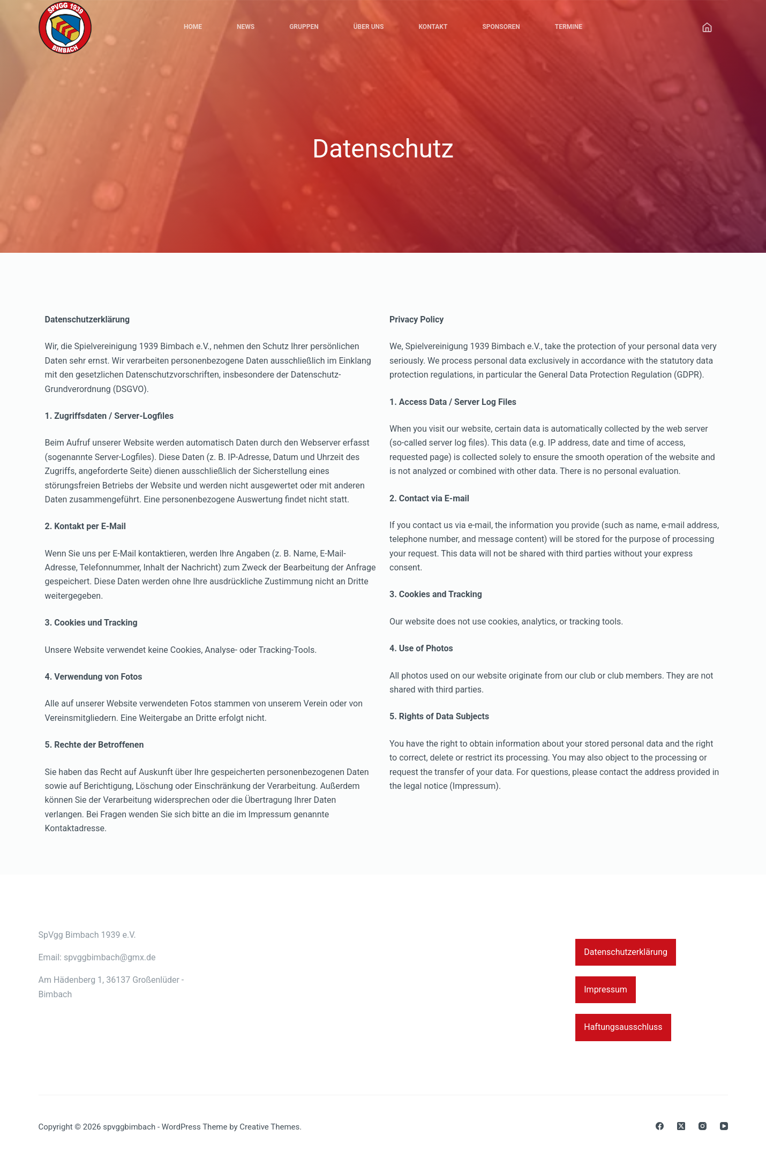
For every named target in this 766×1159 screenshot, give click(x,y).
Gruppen (303, 27)
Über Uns (369, 27)
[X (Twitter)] (681, 1126)
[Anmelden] (707, 27)
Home (193, 27)
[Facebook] (660, 1126)
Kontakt (432, 27)
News (245, 27)
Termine (568, 27)
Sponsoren (501, 27)
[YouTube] (724, 1126)
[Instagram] (703, 1126)
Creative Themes (269, 1127)
